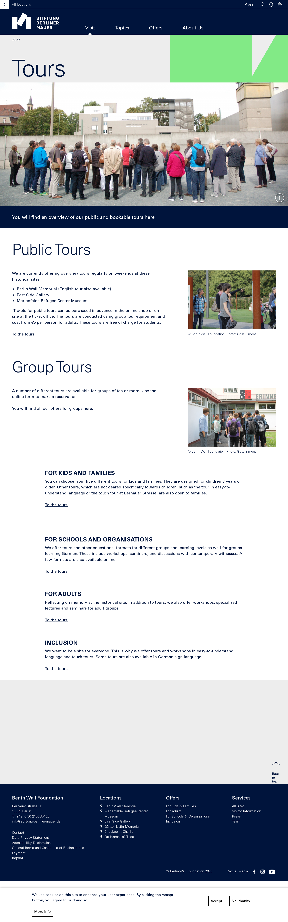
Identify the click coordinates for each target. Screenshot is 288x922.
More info (42, 912)
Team (236, 821)
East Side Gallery (117, 821)
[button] (262, 4)
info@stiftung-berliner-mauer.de (36, 821)
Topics (122, 28)
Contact (18, 832)
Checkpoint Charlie (119, 831)
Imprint (17, 858)
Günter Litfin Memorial (122, 826)
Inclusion (173, 821)
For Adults (174, 811)
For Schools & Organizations (188, 816)
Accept (216, 902)
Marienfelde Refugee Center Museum (126, 813)
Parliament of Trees (119, 837)
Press (249, 4)
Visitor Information (246, 811)
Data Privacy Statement (30, 837)
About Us (193, 28)
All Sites (238, 806)
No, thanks (241, 902)
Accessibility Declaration (31, 843)
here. (88, 408)
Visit (90, 28)
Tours (16, 39)
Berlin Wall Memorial (120, 806)
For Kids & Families (181, 806)
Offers (155, 28)
